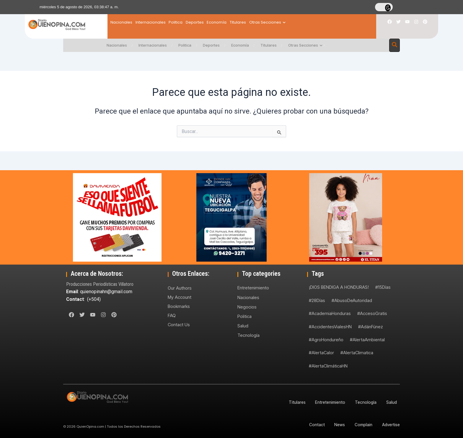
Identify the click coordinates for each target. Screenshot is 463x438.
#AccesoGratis (372, 313)
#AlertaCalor (321, 352)
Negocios (247, 307)
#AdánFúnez (370, 326)
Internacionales (157, 22)
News (337, 424)
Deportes (215, 22)
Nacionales (121, 22)
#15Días (383, 287)
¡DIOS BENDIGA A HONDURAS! (339, 287)
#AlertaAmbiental (367, 339)
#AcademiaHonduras (330, 313)
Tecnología (248, 335)
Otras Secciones (309, 22)
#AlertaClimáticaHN (328, 366)
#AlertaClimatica (356, 352)
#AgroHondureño (326, 339)
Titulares (272, 22)
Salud (242, 326)
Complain (362, 424)
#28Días (317, 300)
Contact (314, 424)
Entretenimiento (253, 288)
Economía (244, 22)
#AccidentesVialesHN (330, 326)
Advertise (390, 424)
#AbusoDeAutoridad (352, 300)
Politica (189, 22)
